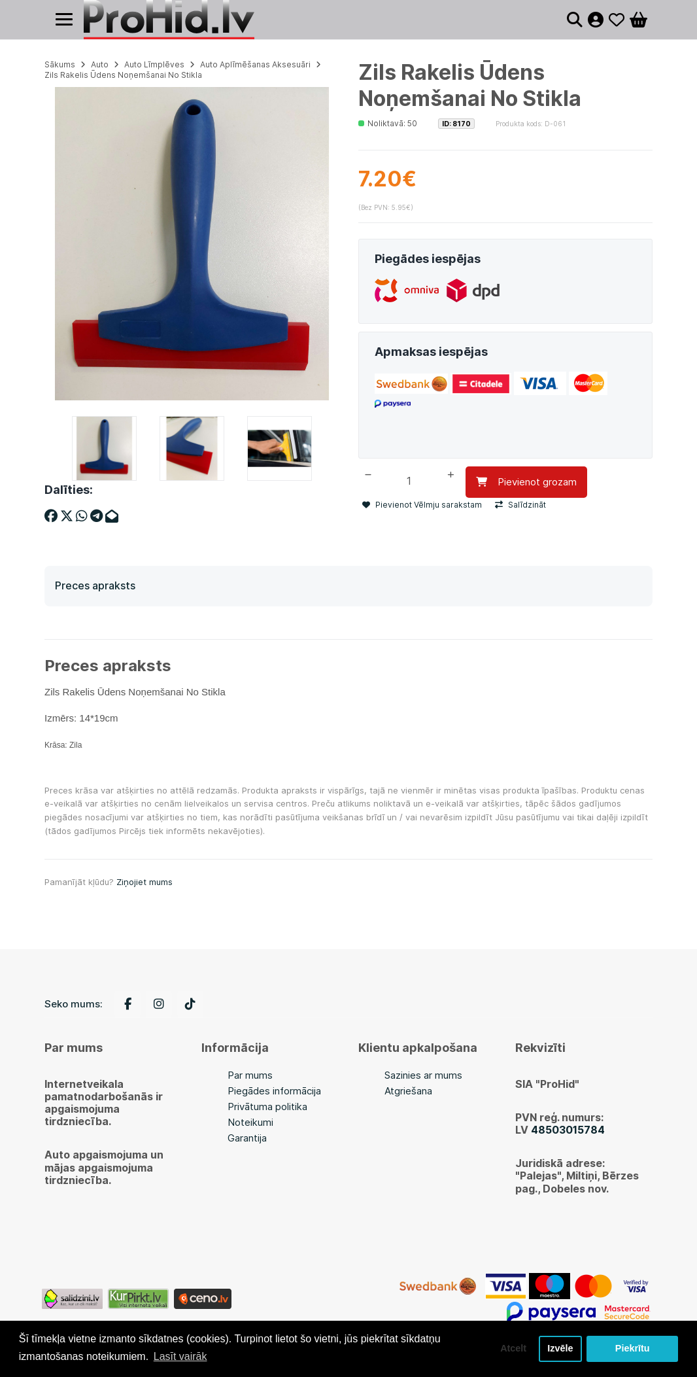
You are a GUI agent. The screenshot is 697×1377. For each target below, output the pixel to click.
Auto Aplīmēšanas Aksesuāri (255, 64)
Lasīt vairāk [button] (180, 1356)
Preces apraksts (95, 585)
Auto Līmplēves (154, 64)
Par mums (250, 1075)
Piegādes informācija (274, 1091)
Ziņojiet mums (144, 882)
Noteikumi (250, 1122)
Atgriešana (408, 1091)
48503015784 (568, 1129)
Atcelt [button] (513, 1349)
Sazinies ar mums (423, 1075)
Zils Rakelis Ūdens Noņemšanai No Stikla (123, 75)
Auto (100, 64)
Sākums (59, 64)
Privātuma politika (267, 1106)
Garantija (247, 1138)
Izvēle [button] (560, 1349)
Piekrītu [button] (632, 1349)
